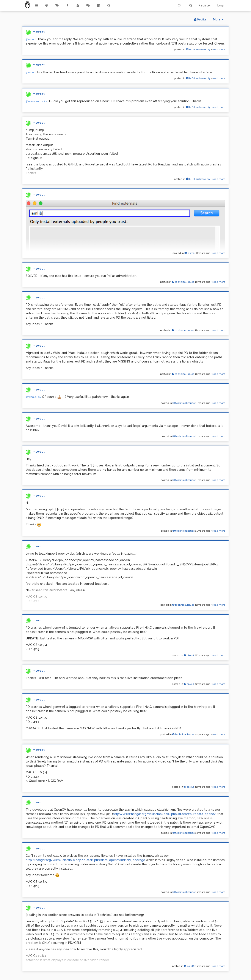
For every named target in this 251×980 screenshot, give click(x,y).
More (220, 20)
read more (218, 49)
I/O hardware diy (198, 49)
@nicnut (31, 39)
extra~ (189, 253)
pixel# (189, 655)
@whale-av (33, 396)
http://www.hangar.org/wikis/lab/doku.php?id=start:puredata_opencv (164, 814)
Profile (200, 19)
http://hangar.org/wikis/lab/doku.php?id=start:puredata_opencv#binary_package (85, 860)
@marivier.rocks (36, 101)
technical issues (183, 281)
